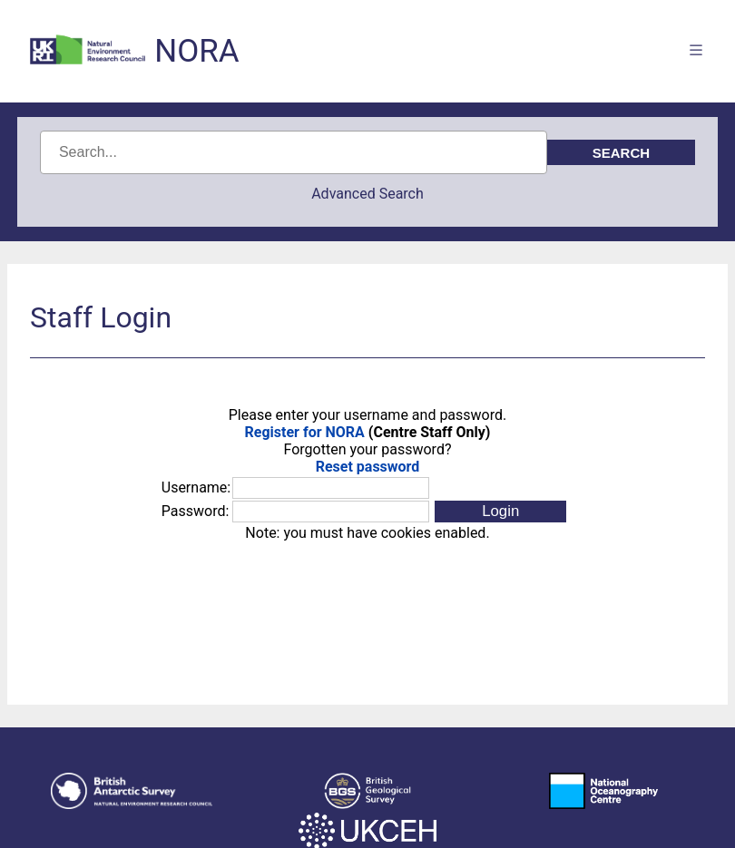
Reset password (368, 466)
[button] (500, 511)
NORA (196, 51)
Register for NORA (305, 432)
